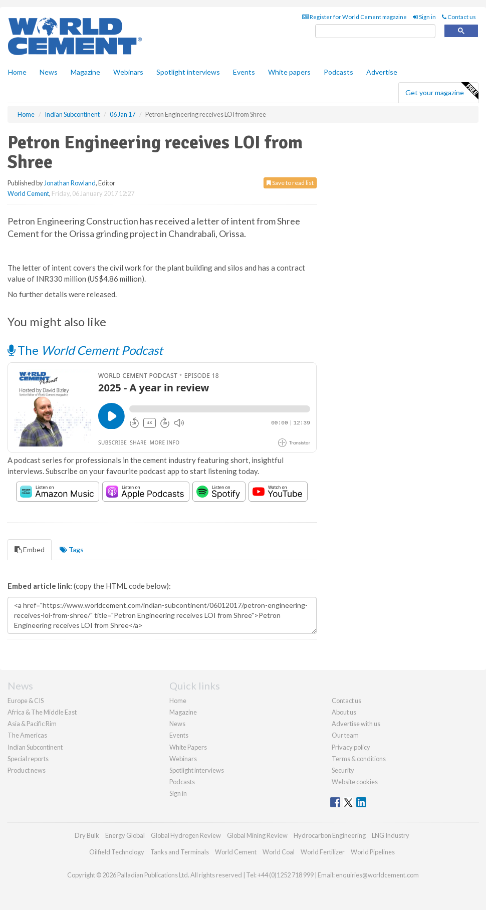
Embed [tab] (30, 549)
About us (344, 712)
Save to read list (290, 182)
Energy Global (125, 835)
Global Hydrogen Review (186, 835)
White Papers (188, 747)
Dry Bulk (87, 835)
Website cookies (355, 782)
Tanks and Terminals (179, 852)
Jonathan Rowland (70, 183)
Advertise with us (356, 724)
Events (244, 72)
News (177, 724)
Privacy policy (351, 747)
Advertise (381, 72)
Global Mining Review (257, 835)
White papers (289, 72)
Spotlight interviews (188, 72)
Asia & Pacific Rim (32, 724)
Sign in (424, 17)
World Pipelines (373, 852)
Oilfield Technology (116, 852)
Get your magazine (441, 91)
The (85, 350)
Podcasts (338, 72)
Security (343, 770)
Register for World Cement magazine (354, 17)
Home (17, 72)
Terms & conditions (359, 759)
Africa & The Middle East (42, 712)
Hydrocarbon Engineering (330, 835)
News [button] (49, 72)
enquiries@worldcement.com (377, 875)
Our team (345, 735)
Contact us (459, 17)
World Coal (279, 852)
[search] (375, 31)
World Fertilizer (323, 852)
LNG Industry (390, 835)
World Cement (28, 193)
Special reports (28, 759)
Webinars (128, 72)
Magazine (85, 72)
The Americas (27, 735)
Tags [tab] (72, 549)
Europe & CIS (26, 701)
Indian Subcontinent (35, 747)
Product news (27, 770)
